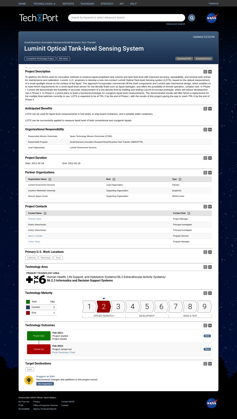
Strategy (107, 3)
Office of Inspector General (45, 405)
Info (205, 72)
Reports (68, 3)
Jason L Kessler (35, 236)
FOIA (21, 405)
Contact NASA (67, 402)
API (122, 3)
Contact (64, 405)
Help (133, 3)
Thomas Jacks (34, 219)
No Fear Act (24, 402)
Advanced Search (175, 24)
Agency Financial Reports (44, 409)
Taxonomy (87, 3)
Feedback (213, 3)
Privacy (36, 402)
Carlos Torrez (34, 241)
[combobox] (126, 17)
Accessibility (24, 409)
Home (22, 3)
